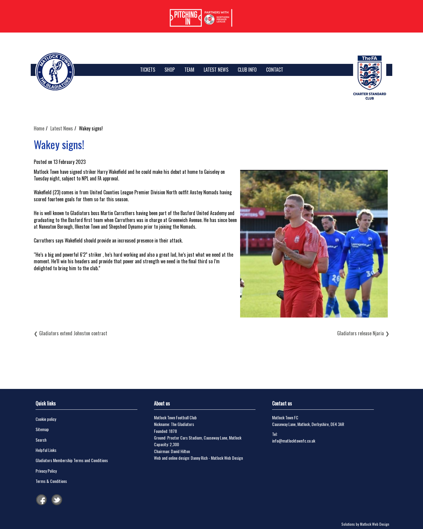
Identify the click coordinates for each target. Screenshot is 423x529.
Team (189, 69)
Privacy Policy (46, 471)
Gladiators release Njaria (360, 333)
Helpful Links (46, 450)
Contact (274, 69)
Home (39, 128)
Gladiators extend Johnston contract (73, 333)
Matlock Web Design (227, 458)
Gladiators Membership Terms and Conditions (72, 460)
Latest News (216, 69)
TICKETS (147, 69)
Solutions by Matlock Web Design (365, 524)
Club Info (247, 69)
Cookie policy (46, 419)
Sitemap (42, 429)
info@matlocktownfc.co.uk (293, 440)
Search (41, 440)
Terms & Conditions (51, 481)
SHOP (169, 69)
